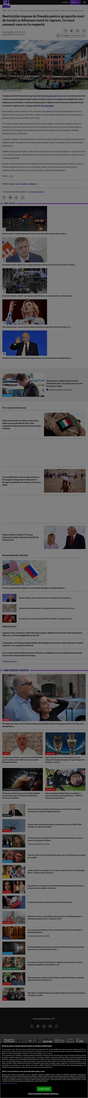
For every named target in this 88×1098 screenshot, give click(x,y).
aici (82, 1061)
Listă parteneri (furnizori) (9, 1083)
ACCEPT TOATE (44, 1089)
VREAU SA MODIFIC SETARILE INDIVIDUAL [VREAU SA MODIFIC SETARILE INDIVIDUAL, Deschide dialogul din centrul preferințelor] (43, 1094)
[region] (44, 1070)
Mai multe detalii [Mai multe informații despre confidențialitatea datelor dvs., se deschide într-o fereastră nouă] (48, 1053)
